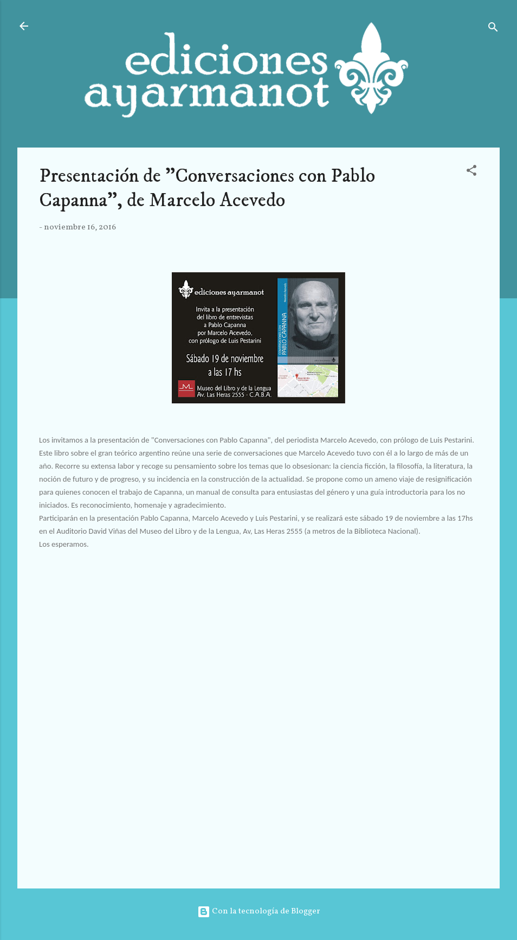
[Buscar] (493, 29)
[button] (471, 173)
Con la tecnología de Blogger (258, 911)
